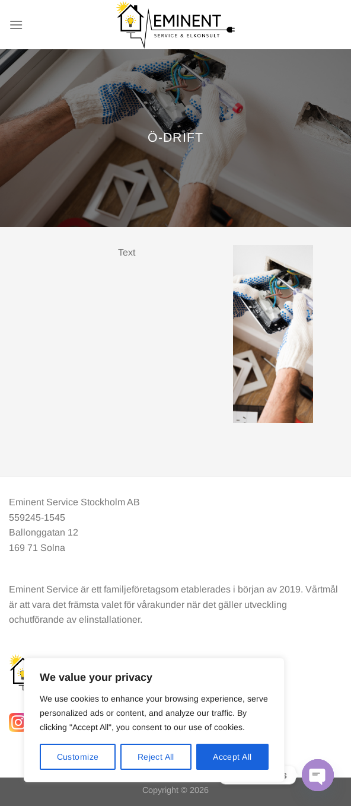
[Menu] (16, 24)
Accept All (232, 757)
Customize (78, 757)
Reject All (156, 757)
